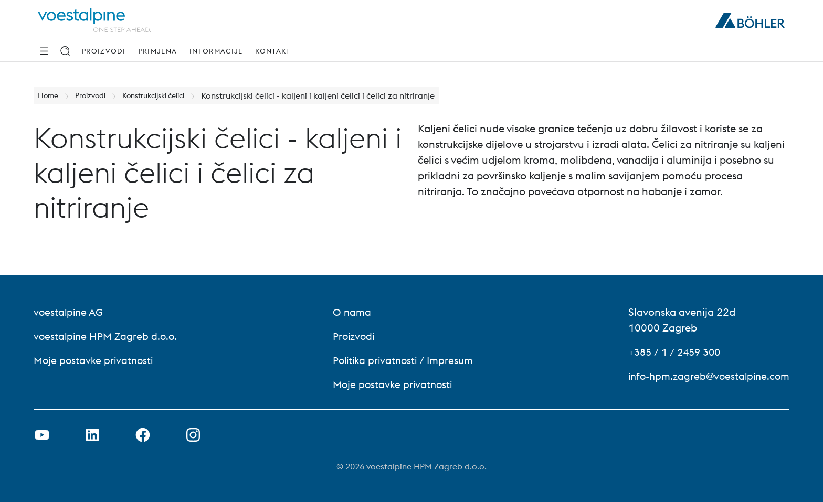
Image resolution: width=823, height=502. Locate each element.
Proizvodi (104, 51)
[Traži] (65, 50)
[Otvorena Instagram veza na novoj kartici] (193, 434)
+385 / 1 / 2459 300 (670, 351)
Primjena (158, 51)
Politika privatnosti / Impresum (401, 360)
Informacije (215, 51)
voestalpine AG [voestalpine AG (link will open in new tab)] (69, 311)
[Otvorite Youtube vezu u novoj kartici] (42, 434)
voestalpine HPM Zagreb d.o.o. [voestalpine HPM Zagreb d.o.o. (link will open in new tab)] (107, 336)
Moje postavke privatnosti (95, 360)
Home (49, 95)
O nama (347, 311)
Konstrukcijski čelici (168, 95)
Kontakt (272, 51)
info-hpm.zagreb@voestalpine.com (705, 375)
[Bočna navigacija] (44, 50)
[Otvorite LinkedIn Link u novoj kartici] (92, 434)
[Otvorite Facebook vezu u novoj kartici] (142, 434)
